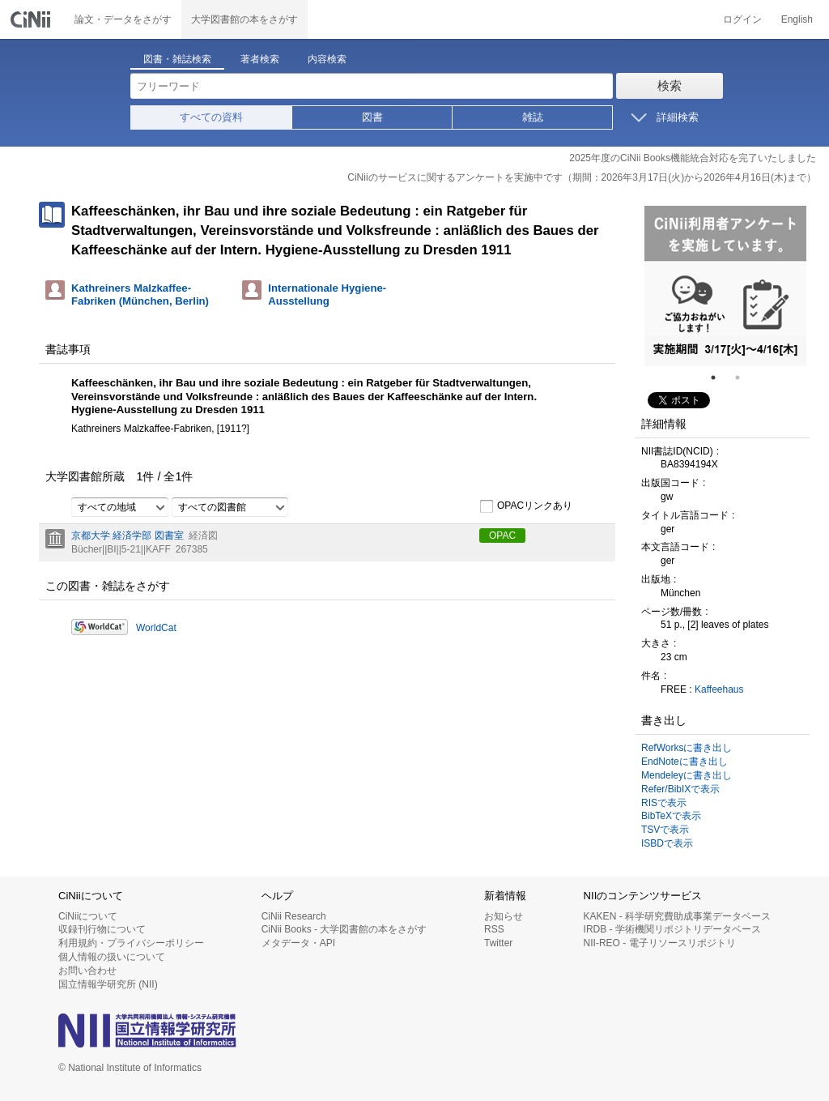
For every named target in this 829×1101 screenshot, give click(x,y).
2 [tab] (744, 377)
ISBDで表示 (667, 843)
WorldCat (156, 628)
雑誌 (532, 117)
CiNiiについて (87, 916)
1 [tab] (720, 377)
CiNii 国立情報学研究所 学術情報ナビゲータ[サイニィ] (32, 19)
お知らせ (503, 916)
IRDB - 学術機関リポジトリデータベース (672, 929)
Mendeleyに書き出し (686, 775)
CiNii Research (293, 916)
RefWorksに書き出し (686, 747)
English (797, 19)
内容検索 (327, 59)
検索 (669, 85)
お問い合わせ (87, 970)
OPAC (502, 535)
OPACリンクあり (525, 506)
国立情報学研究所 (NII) (108, 984)
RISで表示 (664, 803)
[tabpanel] (725, 286)
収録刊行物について (102, 929)
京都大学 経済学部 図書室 (127, 535)
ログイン (742, 19)
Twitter (498, 943)
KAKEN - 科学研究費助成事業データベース (677, 916)
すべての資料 (211, 117)
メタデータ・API (298, 943)
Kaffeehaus (719, 689)
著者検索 (259, 59)
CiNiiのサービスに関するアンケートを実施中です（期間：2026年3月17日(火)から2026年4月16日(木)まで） (581, 177)
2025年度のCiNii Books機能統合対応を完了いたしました (692, 158)
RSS (494, 929)
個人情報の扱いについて (111, 956)
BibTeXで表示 (671, 815)
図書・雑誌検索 (177, 59)
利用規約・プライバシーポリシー (131, 943)
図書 (372, 117)
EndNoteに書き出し (684, 761)
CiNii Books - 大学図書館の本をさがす (344, 929)
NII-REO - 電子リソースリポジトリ (660, 943)
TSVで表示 (665, 829)
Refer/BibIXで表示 (680, 789)
